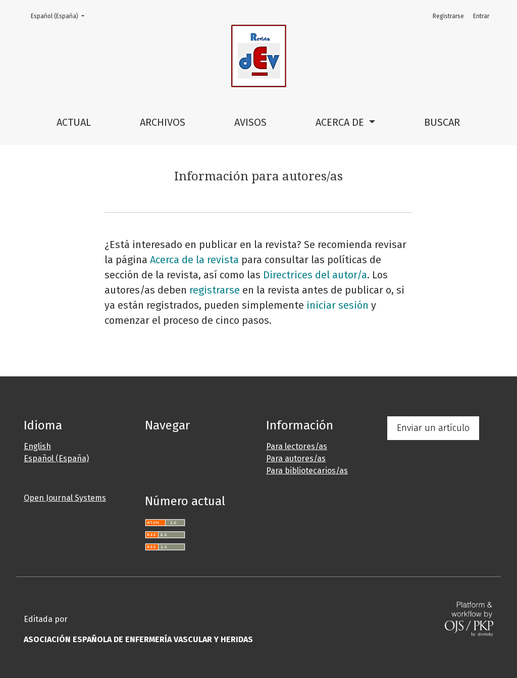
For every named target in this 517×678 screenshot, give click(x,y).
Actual (74, 122)
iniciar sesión (337, 305)
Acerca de (341, 122)
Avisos (250, 122)
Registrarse (448, 16)
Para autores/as (296, 458)
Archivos (162, 122)
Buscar (442, 122)
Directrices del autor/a (315, 275)
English (37, 446)
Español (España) (60, 15)
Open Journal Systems (65, 498)
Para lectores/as (296, 446)
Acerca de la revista (194, 260)
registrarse (214, 290)
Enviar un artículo (433, 427)
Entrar (481, 16)
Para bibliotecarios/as (307, 470)
